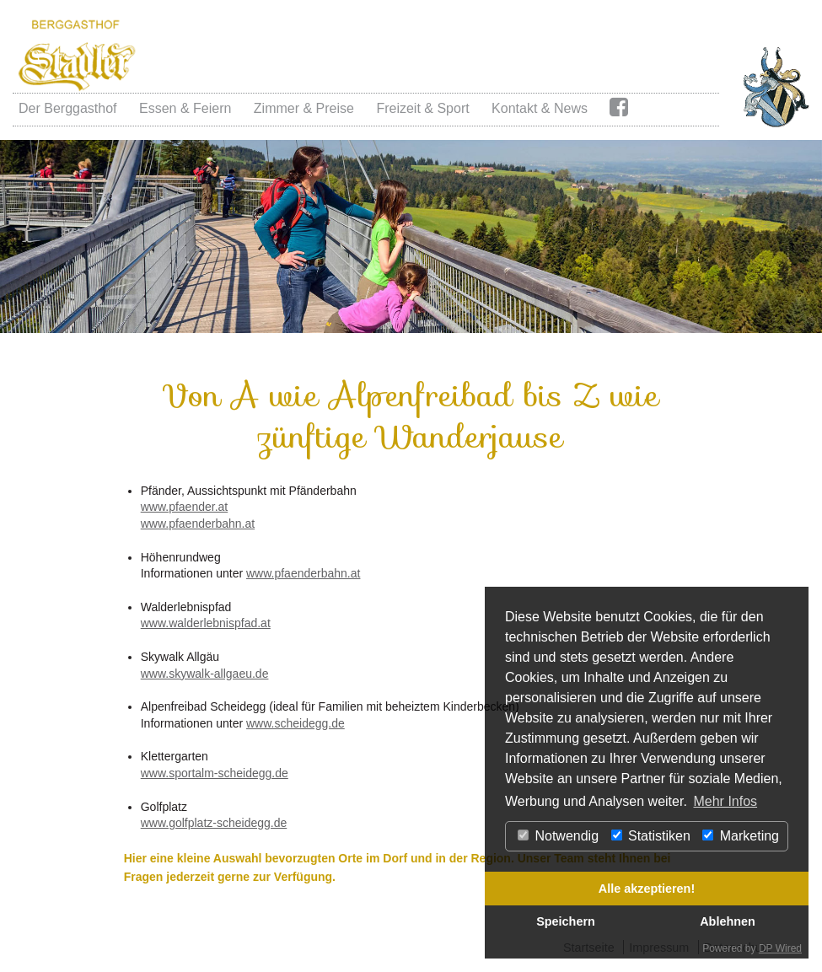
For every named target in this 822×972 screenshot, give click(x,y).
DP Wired (780, 948)
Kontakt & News (540, 108)
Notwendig (558, 836)
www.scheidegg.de (295, 723)
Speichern (565, 921)
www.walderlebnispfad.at (206, 623)
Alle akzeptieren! (647, 888)
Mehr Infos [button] (725, 801)
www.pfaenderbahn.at (198, 523)
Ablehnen (727, 921)
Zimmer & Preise (304, 108)
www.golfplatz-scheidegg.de (214, 823)
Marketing (740, 836)
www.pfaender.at (184, 506)
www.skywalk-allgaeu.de (205, 673)
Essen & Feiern (185, 108)
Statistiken (650, 836)
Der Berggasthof (68, 108)
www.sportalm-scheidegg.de (214, 773)
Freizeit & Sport (422, 108)
